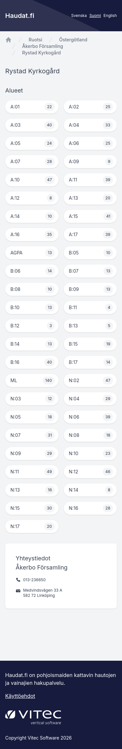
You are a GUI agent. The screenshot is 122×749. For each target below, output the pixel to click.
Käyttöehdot (20, 696)
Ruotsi (35, 39)
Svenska (79, 15)
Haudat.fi (19, 16)
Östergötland (73, 39)
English (110, 15)
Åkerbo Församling (42, 46)
